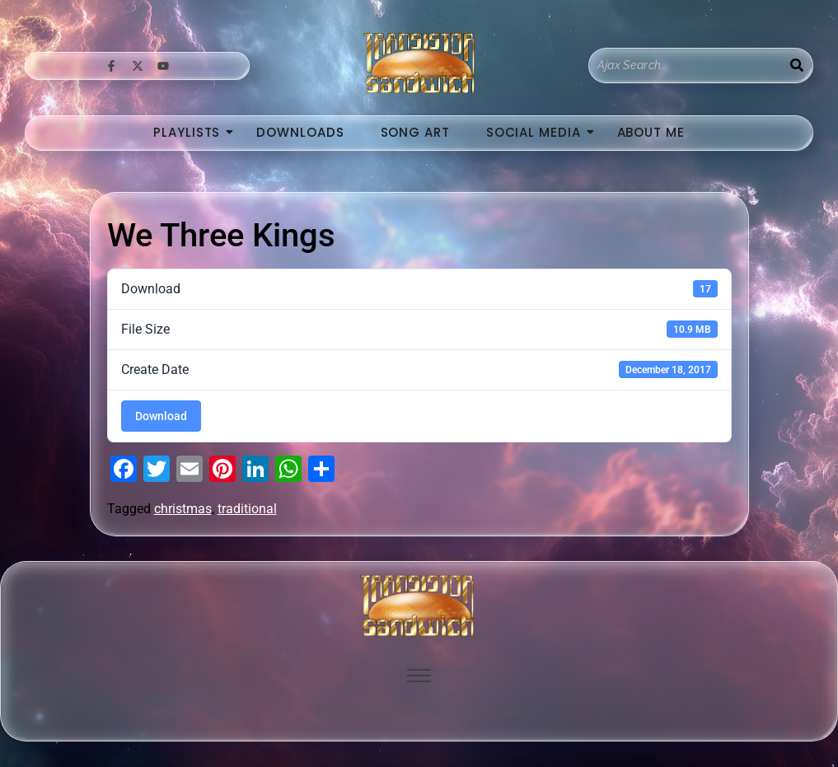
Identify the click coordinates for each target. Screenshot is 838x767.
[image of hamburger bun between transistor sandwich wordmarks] (419, 605)
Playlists (191, 132)
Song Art (415, 132)
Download (161, 416)
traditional (247, 509)
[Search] (685, 65)
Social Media (538, 132)
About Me (651, 132)
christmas (183, 509)
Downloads (300, 132)
